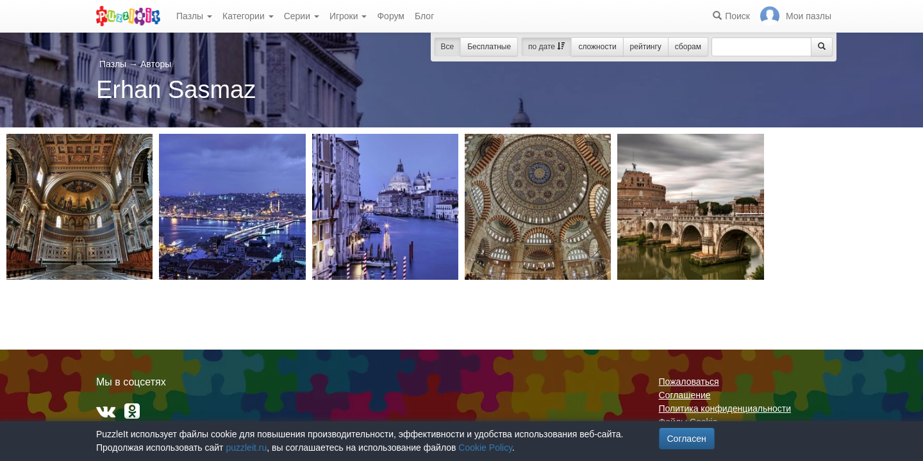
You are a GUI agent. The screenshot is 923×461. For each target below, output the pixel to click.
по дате (546, 46)
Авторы (155, 64)
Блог (424, 16)
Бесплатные (489, 46)
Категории (248, 16)
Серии (301, 16)
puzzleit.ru (246, 447)
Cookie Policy (485, 447)
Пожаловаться (689, 381)
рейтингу (645, 46)
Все (447, 46)
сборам (688, 46)
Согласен (686, 438)
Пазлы (194, 16)
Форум (390, 16)
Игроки (348, 16)
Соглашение (685, 395)
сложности (597, 46)
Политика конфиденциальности (725, 408)
